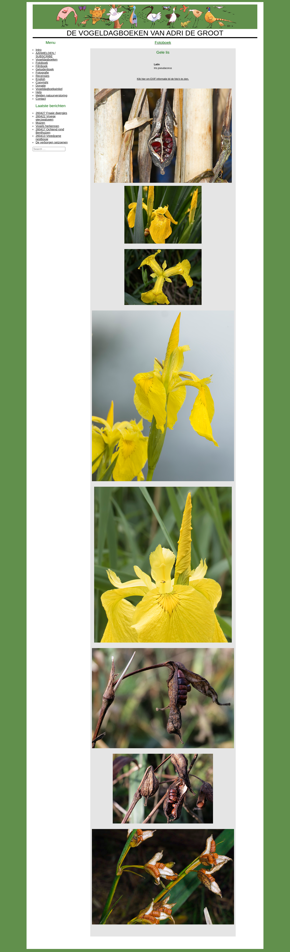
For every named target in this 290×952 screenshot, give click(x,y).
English (40, 79)
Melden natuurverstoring (51, 95)
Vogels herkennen (47, 126)
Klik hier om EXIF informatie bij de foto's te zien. (163, 79)
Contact (41, 98)
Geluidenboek (45, 69)
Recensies (42, 76)
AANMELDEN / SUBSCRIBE (46, 54)
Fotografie (42, 72)
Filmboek (41, 66)
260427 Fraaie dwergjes (51, 113)
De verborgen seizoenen (52, 142)
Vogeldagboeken (46, 59)
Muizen (40, 122)
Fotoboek (42, 62)
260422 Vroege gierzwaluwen (46, 118)
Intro (38, 49)
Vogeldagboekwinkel (49, 89)
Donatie (41, 85)
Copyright (42, 82)
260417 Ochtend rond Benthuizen (50, 131)
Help (39, 92)
